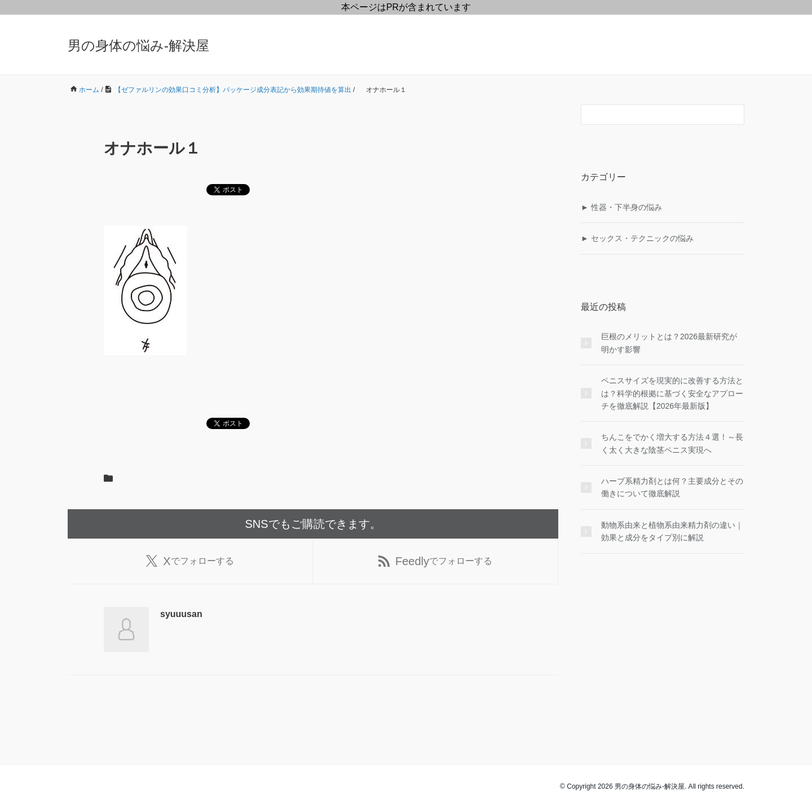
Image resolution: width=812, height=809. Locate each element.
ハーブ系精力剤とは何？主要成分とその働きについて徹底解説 (672, 487)
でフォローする (189, 561)
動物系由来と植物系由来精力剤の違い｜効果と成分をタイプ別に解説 (672, 531)
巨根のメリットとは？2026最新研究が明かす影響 (669, 342)
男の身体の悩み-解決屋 (138, 45)
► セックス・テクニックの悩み (637, 238)
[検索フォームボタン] (734, 115)
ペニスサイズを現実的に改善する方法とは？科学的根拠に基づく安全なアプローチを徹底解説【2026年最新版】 (672, 393)
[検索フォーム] (651, 114)
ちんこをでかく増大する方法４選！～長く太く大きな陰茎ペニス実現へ (672, 443)
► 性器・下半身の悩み (621, 207)
